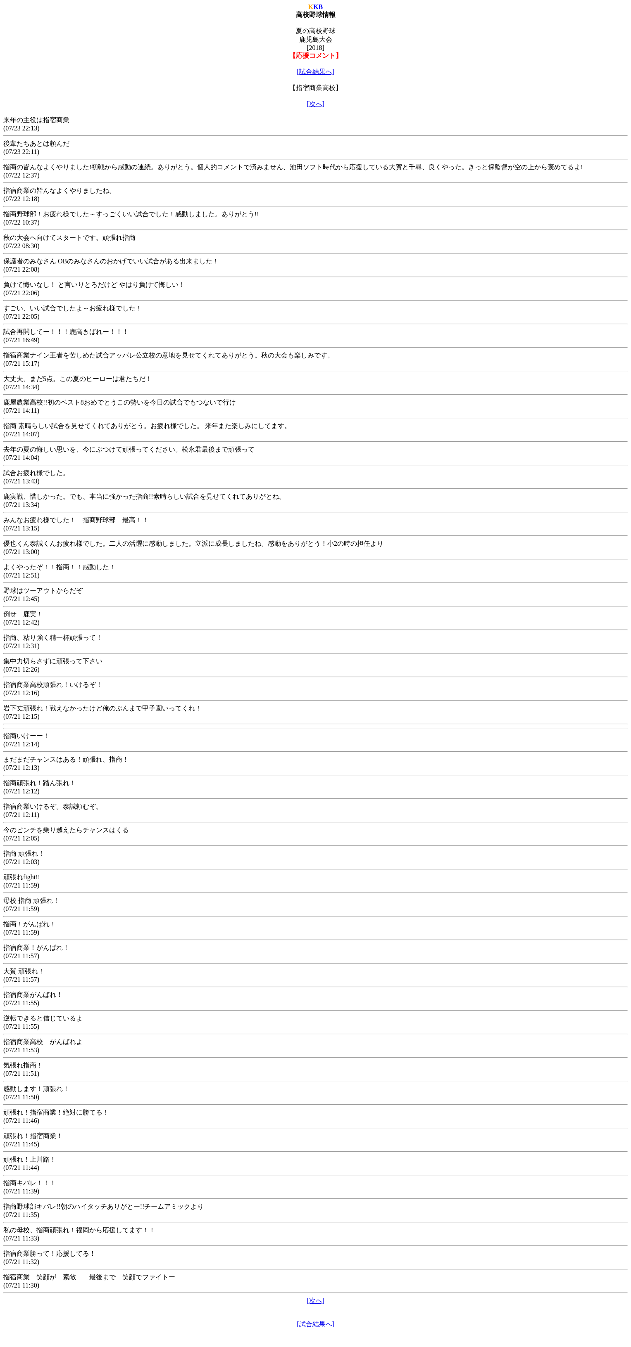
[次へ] (315, 103)
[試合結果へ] (315, 71)
